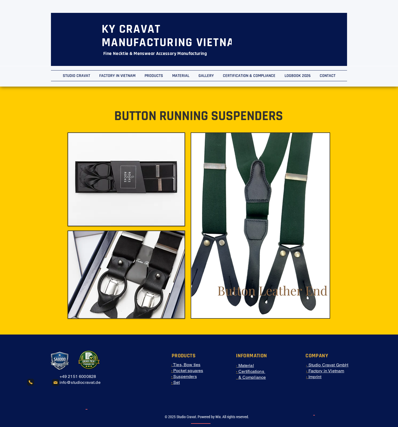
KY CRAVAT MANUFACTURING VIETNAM (173, 35)
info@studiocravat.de (80, 382)
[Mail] (55, 382)
